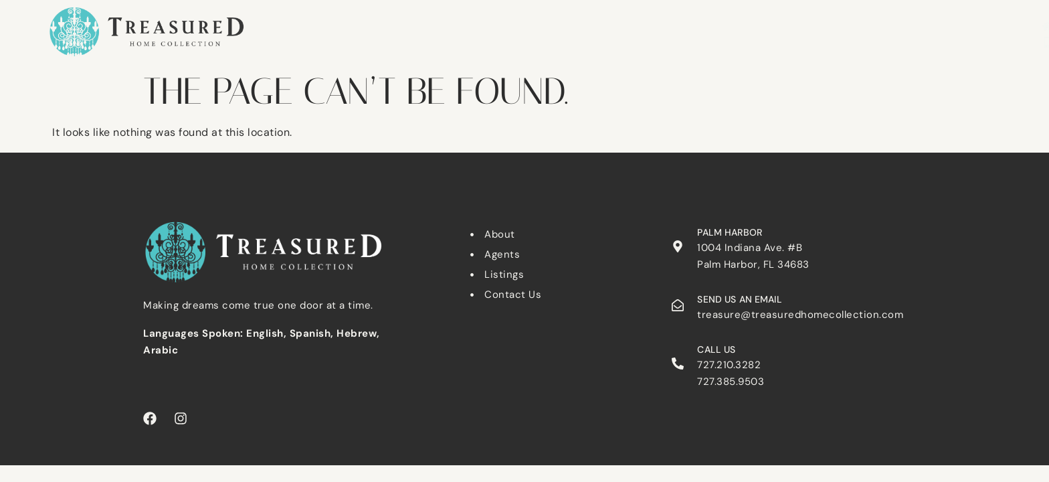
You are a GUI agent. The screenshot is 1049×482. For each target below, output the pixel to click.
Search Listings (354, 25)
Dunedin (530, 25)
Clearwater (452, 25)
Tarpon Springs (710, 25)
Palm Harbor (611, 25)
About (802, 25)
